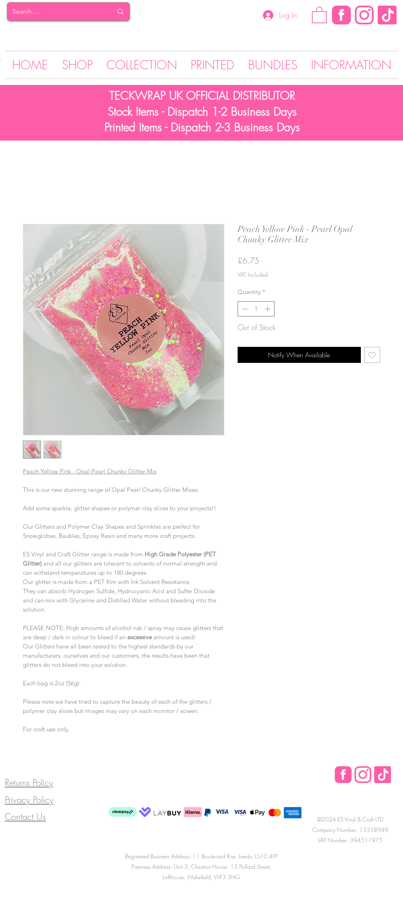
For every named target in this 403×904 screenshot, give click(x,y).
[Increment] (268, 309)
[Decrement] (244, 309)
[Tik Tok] (387, 15)
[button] (319, 14)
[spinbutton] (256, 309)
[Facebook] (341, 15)
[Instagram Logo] (364, 15)
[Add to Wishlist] (372, 355)
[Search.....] (56, 11)
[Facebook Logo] (343, 774)
